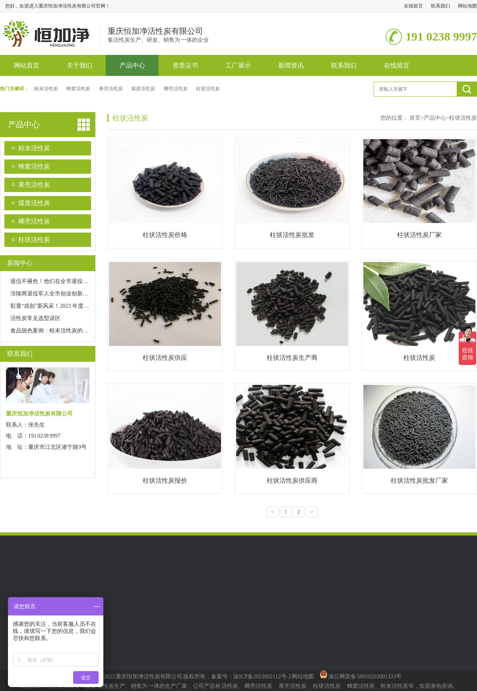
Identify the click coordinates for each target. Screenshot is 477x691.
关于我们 (79, 65)
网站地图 (467, 6)
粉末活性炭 (46, 88)
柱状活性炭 (208, 88)
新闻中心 (20, 263)
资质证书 (185, 65)
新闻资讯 (291, 65)
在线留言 (413, 6)
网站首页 (26, 65)
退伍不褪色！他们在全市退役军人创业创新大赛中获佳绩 (79, 281)
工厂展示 (238, 65)
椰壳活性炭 (176, 88)
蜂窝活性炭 (78, 88)
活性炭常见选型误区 (35, 318)
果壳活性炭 (111, 88)
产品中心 (132, 65)
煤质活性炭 (143, 88)
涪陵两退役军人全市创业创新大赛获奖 (57, 294)
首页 (416, 118)
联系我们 (440, 6)
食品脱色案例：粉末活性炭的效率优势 (57, 331)
